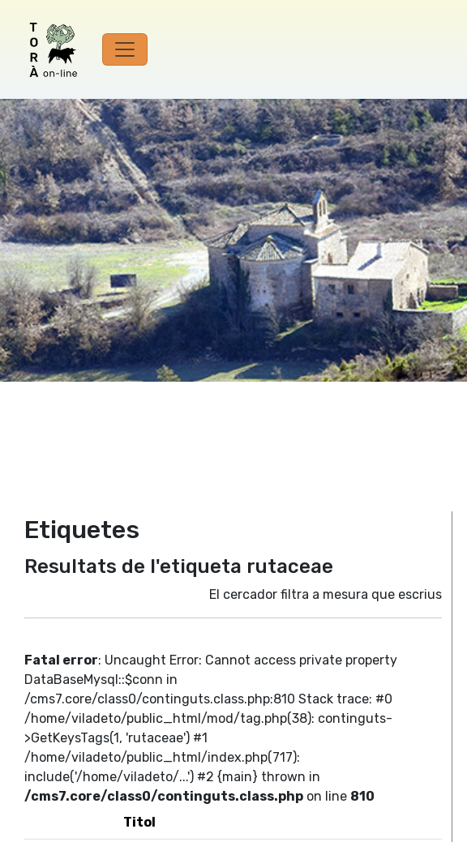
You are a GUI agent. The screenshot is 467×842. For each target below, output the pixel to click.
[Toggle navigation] (125, 49)
